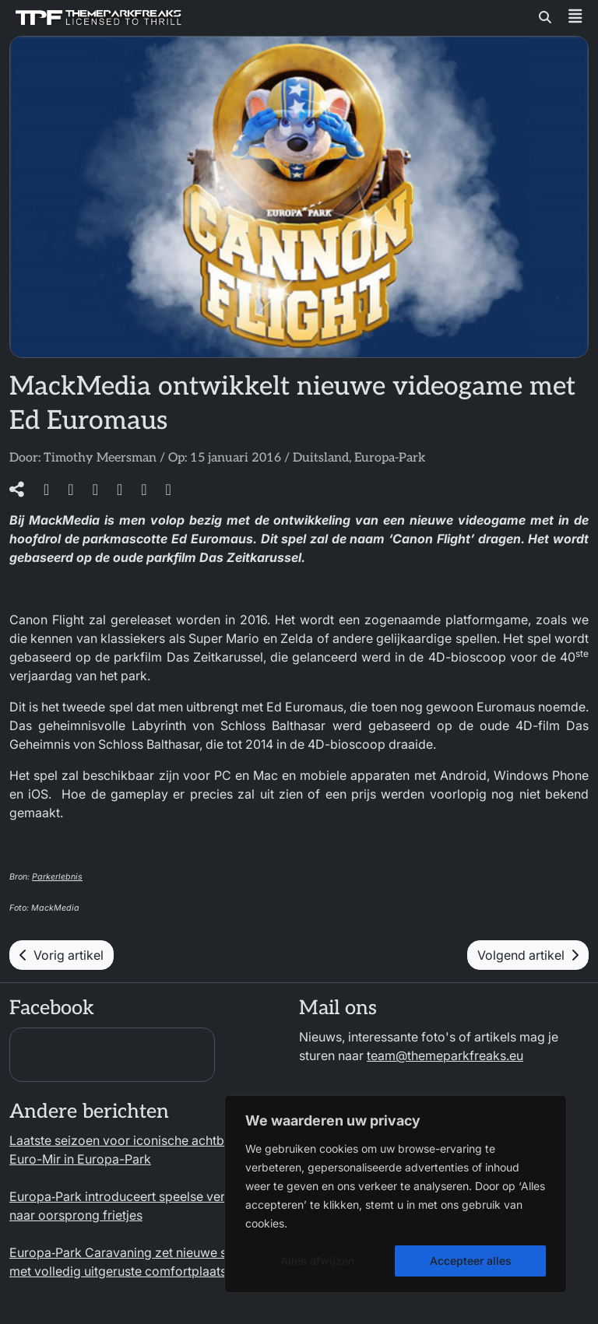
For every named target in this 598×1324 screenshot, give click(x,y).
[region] (395, 1194)
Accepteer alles (471, 1260)
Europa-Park (389, 458)
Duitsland (321, 458)
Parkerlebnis (57, 877)
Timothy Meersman (100, 458)
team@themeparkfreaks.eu (445, 1055)
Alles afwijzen (317, 1260)
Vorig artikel (61, 955)
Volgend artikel (528, 955)
